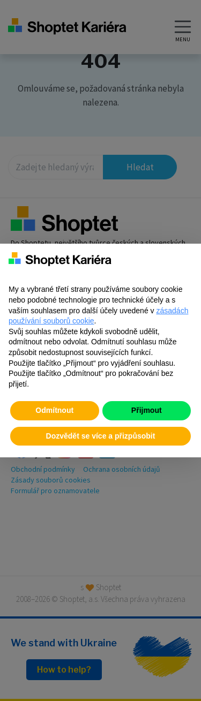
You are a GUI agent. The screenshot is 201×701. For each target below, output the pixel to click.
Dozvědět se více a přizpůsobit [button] (100, 436)
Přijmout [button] (146, 410)
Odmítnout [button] (54, 410)
